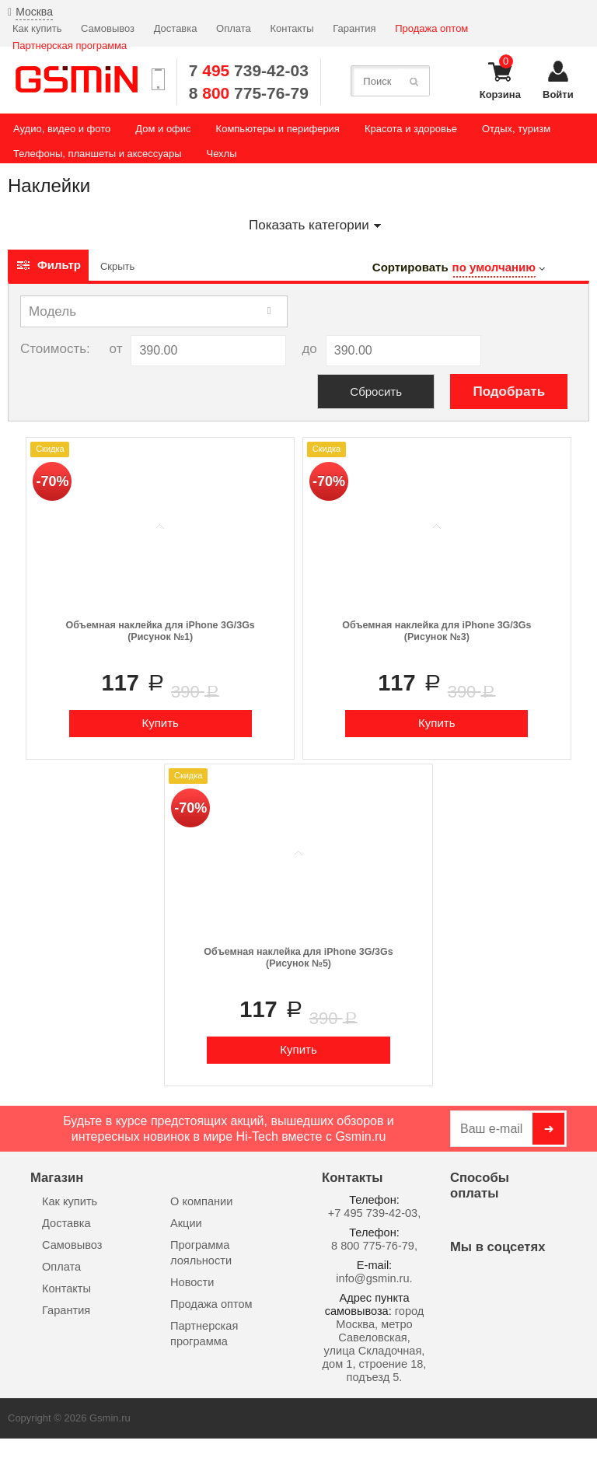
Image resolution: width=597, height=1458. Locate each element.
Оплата (233, 28)
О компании (201, 1201)
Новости (192, 1282)
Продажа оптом (431, 28)
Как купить (36, 28)
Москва (34, 11)
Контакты (291, 28)
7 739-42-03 (249, 70)
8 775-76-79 (249, 93)
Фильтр (48, 264)
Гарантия (354, 28)
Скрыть (117, 266)
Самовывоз (107, 28)
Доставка (175, 28)
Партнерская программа (69, 45)
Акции (186, 1223)
